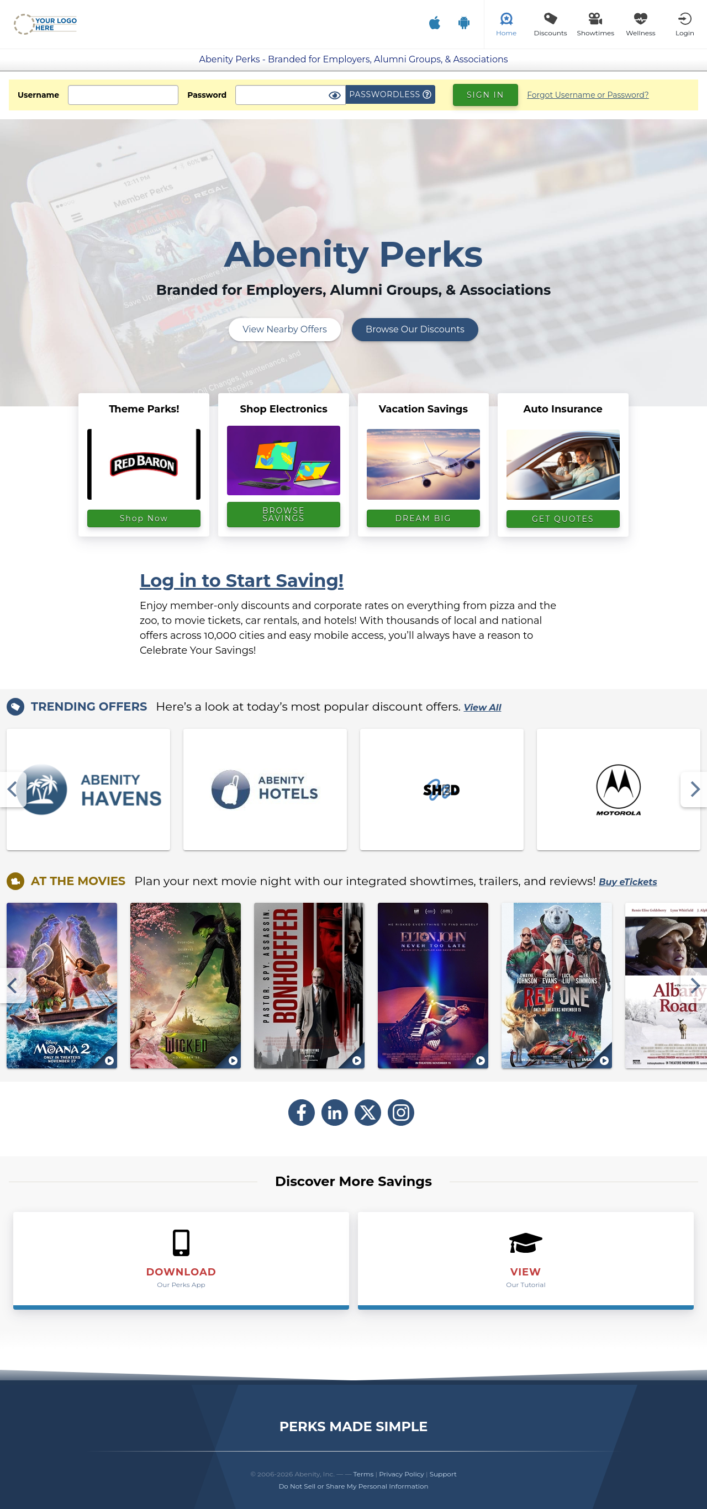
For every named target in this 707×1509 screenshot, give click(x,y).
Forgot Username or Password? (588, 95)
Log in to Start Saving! (242, 580)
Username (38, 95)
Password (206, 95)
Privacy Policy (401, 1474)
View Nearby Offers (284, 329)
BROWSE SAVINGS (283, 514)
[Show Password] (334, 96)
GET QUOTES (563, 519)
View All (482, 707)
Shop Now (144, 518)
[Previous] (13, 789)
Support (443, 1474)
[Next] (693, 789)
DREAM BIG (423, 518)
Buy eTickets (628, 882)
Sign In (485, 95)
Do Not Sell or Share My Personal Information (353, 1486)
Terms (364, 1474)
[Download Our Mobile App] (449, 24)
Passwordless (390, 94)
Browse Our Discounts (415, 329)
